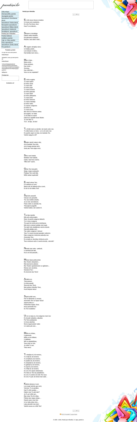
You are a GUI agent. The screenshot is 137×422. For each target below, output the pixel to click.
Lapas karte (74, 414)
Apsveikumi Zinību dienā (10, 44)
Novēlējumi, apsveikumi (9, 31)
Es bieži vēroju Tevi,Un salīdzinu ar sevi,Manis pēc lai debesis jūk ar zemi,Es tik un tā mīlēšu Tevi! (34, 185)
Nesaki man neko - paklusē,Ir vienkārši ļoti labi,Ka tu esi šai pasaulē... (33, 250)
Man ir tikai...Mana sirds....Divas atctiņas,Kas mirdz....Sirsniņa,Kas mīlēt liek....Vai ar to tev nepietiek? (31, 66)
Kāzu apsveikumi (7, 42)
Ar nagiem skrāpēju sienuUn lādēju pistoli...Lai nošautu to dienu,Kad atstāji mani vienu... (32, 49)
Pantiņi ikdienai (7, 36)
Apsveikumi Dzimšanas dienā (9, 19)
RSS (62, 414)
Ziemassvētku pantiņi (9, 14)
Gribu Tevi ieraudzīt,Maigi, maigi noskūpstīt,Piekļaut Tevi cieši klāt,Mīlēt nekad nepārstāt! (31, 172)
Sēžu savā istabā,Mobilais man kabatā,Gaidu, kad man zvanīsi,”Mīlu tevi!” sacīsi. (31, 158)
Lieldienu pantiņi (7, 38)
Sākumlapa (5, 12)
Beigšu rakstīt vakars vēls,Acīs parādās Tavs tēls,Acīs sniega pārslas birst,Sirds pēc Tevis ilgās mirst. (32, 145)
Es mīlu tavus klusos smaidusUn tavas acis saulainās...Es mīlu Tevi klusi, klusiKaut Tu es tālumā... (34, 23)
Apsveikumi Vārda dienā (10, 22)
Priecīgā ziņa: (5, 75)
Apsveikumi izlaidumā (9, 29)
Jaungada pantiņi (7, 16)
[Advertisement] (10, 111)
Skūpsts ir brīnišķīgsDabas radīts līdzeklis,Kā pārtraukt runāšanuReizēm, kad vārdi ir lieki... (32, 36)
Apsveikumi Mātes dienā (10, 27)
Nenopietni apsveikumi (9, 25)
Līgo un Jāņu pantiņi (8, 40)
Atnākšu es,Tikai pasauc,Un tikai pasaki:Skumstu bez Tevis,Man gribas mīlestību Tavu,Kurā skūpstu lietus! (32, 284)
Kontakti (67, 414)
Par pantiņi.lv (6, 47)
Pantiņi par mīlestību (8, 33)
